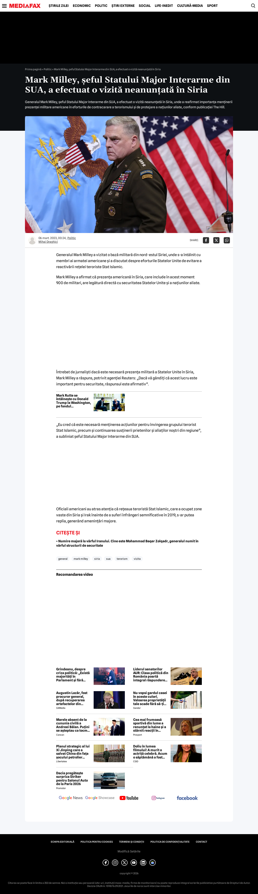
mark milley (81, 558)
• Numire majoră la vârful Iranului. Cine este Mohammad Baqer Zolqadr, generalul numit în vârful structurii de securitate (127, 543)
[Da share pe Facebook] (206, 240)
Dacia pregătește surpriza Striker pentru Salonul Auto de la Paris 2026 (72, 778)
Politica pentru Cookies (97, 841)
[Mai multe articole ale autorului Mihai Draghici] (32, 240)
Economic (82, 5)
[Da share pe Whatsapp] (227, 240)
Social (145, 5)
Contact (201, 841)
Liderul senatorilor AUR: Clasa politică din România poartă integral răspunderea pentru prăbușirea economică (150, 674)
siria (97, 558)
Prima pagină (33, 69)
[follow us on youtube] (129, 798)
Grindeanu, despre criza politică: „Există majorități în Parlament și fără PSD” (73, 674)
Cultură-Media (190, 5)
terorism (122, 558)
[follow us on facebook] (187, 798)
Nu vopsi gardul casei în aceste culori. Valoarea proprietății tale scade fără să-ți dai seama (150, 698)
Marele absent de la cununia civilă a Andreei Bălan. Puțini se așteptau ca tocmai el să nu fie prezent (73, 725)
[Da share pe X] (216, 240)
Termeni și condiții (131, 841)
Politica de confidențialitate (170, 841)
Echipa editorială (62, 841)
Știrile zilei (59, 5)
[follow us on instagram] (158, 798)
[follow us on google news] (70, 798)
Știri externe (123, 5)
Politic (101, 5)
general (62, 558)
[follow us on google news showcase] (99, 798)
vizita (137, 558)
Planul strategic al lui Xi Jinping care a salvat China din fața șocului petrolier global (73, 752)
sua (108, 558)
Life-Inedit (164, 5)
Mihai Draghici (48, 241)
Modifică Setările (129, 851)
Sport (212, 5)
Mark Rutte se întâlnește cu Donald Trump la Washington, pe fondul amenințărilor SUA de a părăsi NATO (73, 401)
